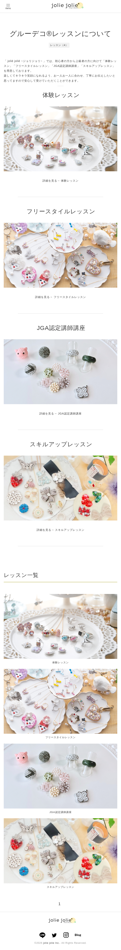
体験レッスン (61, 95)
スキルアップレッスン (61, 444)
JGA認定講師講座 (61, 328)
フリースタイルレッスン (61, 211)
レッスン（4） (59, 45)
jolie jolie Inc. (51, 945)
